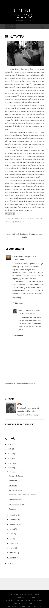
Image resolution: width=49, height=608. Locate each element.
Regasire (12, 509)
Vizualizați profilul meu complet (28, 415)
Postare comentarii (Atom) (26, 384)
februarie (13, 553)
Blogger (31, 597)
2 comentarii (19, 222)
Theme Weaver (24, 600)
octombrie (13, 520)
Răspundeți (17, 298)
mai (11, 539)
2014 (9, 454)
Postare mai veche (36, 234)
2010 (9, 563)
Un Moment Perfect (16, 504)
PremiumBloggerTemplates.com (24, 606)
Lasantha (29, 603)
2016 (9, 444)
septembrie (14, 524)
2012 (9, 463)
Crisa (15, 256)
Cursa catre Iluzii (15, 500)
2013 (9, 458)
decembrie (14, 472)
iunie (11, 534)
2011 (9, 468)
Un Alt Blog (24, 13)
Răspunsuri (19, 303)
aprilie (12, 543)
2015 (9, 449)
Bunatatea (14, 37)
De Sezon (13, 485)
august (12, 529)
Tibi (11, 222)
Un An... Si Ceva (15, 490)
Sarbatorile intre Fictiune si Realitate (22, 495)
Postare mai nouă (12, 234)
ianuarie (13, 557)
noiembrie (13, 515)
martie (12, 548)
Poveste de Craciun (16, 476)
